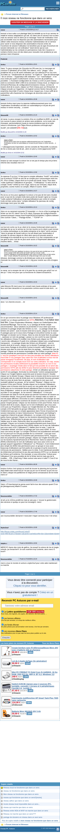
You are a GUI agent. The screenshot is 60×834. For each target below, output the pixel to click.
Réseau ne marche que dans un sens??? (19, 814)
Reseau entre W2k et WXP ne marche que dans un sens (25, 811)
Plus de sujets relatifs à (30, 821)
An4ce (3, 64)
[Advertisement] (30, 752)
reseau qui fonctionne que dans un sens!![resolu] (22, 797)
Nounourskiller (6, 496)
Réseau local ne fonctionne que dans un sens (21, 788)
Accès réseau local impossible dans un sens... (21, 804)
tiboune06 (4, 115)
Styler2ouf (4, 527)
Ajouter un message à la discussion (30, 22)
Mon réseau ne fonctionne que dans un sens (21, 794)
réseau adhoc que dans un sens (16, 801)
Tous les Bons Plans (50, 643)
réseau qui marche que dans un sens (18, 807)
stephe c (4, 543)
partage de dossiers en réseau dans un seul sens (22, 817)
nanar (3, 30)
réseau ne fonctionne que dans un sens (19, 791)
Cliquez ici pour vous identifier (29, 585)
